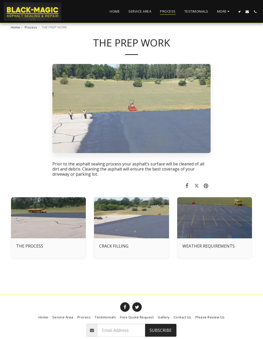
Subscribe (160, 330)
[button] (239, 11)
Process (31, 27)
